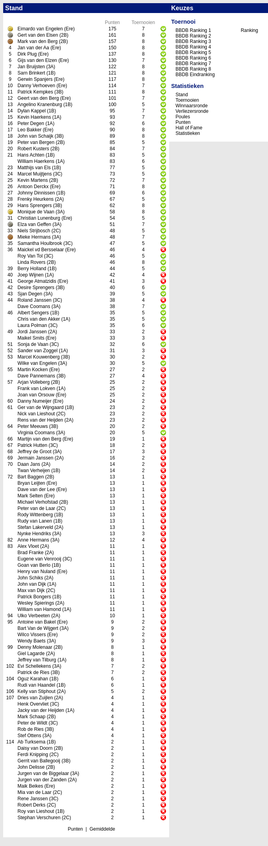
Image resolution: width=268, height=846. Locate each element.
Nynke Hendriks (34, 533)
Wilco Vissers (31, 634)
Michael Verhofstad (37, 502)
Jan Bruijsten (31, 66)
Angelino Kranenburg (39, 104)
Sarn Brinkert (31, 73)
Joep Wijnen (30, 275)
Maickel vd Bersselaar (40, 249)
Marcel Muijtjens (34, 174)
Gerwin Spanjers (35, 79)
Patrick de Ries (33, 672)
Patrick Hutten (32, 445)
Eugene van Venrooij (39, 559)
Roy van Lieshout (35, 811)
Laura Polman (32, 325)
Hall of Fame (189, 128)
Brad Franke (30, 552)
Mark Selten (30, 496)
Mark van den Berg (37, 41)
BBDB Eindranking (195, 74)
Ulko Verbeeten (33, 615)
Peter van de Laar (36, 508)
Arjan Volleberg (33, 382)
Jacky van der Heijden (40, 710)
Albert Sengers (33, 313)
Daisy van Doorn (35, 748)
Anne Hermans (33, 540)
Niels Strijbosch (33, 230)
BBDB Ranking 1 (193, 30)
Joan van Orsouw (35, 395)
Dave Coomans (33, 306)
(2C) (55, 230)
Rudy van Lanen (34, 521)
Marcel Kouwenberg (38, 357)
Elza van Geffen (34, 224)
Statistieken (188, 133)
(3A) (50, 66)
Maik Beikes (30, 786)
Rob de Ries (30, 729)
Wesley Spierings (35, 603)
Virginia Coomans (36, 432)
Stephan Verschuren (38, 817)
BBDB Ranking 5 (193, 52)
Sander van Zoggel (37, 350)
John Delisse (31, 767)
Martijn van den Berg (39, 439)
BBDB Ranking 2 (193, 36)
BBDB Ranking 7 (193, 63)
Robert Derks (31, 805)
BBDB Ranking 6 (193, 58)
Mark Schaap (31, 716)
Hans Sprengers (34, 205)
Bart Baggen (30, 477)
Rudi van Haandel (36, 685)
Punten (75, 829)
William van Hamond (39, 609)
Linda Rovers (31, 262)
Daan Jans (28, 464)
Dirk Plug (27, 54)
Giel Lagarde (31, 653)
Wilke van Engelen (37, 363)
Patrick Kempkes (35, 92)
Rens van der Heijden (40, 420)
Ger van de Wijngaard (40, 407)
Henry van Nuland (36, 571)
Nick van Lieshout (36, 413)
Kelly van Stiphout (36, 691)
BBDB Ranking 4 (193, 47)
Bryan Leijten (31, 483)
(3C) (57, 174)
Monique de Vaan (35, 212)
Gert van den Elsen (37, 35)
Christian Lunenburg (38, 218)
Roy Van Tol (30, 256)
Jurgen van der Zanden (41, 780)
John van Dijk (31, 584)
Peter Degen (30, 123)
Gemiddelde (102, 829)
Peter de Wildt (32, 723)
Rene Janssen (32, 798)
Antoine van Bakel (36, 622)
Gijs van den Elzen (37, 60)
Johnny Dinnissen (36, 193)
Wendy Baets (31, 641)
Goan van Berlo (33, 565)
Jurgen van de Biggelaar (43, 773)
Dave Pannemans (36, 376)
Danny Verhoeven (36, 85)
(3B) (59, 92)
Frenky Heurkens (35, 199)
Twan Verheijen (33, 470)
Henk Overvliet (33, 704)
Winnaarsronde (192, 105)
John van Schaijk (35, 136)
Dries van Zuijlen (35, 697)
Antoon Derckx (33, 186)
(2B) (63, 35)
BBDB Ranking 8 (193, 69)
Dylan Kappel (31, 111)
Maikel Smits (30, 338)
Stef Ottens (29, 735)
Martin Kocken (32, 369)
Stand (182, 94)
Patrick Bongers (34, 596)
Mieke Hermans (34, 237)
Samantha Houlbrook (39, 243)
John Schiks (30, 578)
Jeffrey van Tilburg (36, 660)
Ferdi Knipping (32, 754)
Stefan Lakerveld (35, 527)
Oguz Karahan (32, 679)
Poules (183, 117)
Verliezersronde (192, 111)
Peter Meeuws (32, 426)
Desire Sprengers (35, 287)
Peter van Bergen (35, 142)
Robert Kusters (33, 148)
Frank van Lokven (36, 388)
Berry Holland (31, 268)
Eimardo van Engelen (40, 29)
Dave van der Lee (36, 489)
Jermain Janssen (35, 458)
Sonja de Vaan (32, 344)
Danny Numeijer (34, 401)
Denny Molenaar (34, 647)
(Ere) (69, 29)
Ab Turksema (31, 742)
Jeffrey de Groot (34, 451)
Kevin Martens (32, 180)
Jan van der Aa (33, 47)
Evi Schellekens (34, 666)
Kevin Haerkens (34, 117)
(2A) (59, 199)
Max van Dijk (31, 590)
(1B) (51, 73)
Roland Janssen (34, 300)
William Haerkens (35, 161)
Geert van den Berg (38, 98)
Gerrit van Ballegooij (38, 761)
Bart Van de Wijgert (37, 628)
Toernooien (187, 100)
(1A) (56, 117)
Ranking (249, 30)
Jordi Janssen (32, 331)
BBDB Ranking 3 (193, 41)
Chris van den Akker (38, 319)
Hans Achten (30, 155)
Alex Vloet (28, 546)
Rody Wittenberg (35, 514)
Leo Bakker (29, 130)
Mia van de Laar (34, 792)
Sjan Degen (29, 294)
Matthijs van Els (34, 167)
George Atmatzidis (36, 281)
